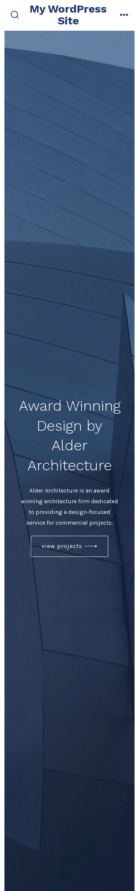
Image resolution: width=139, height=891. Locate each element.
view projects (62, 545)
